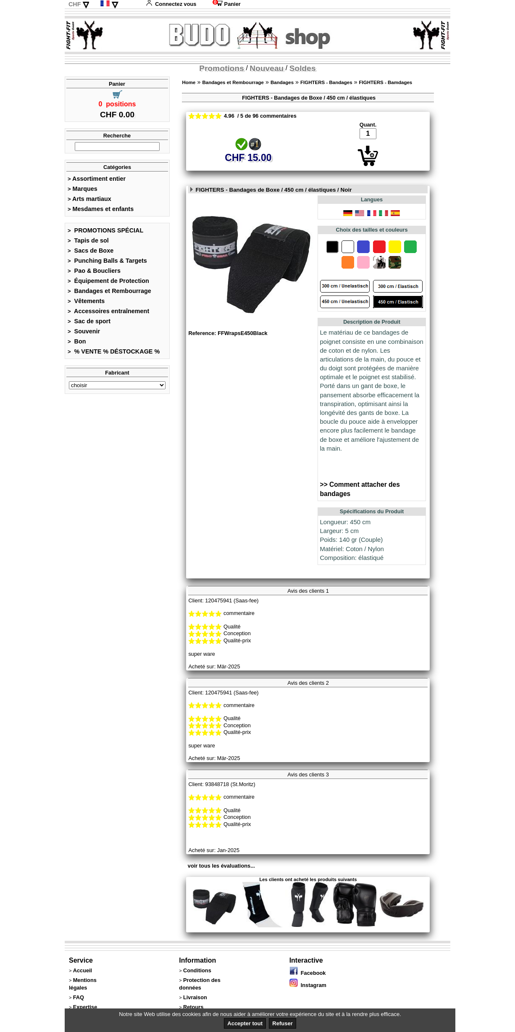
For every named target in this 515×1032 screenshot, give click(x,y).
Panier (227, 4)
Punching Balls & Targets (107, 260)
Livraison (195, 997)
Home (188, 82)
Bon (77, 341)
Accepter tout (245, 1023)
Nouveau (267, 68)
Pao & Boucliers (94, 270)
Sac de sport (89, 321)
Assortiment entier (97, 178)
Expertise (85, 1007)
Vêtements (86, 301)
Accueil (82, 970)
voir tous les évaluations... (221, 866)
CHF (74, 4)
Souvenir (84, 331)
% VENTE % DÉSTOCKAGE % (114, 351)
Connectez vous (171, 4)
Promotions (221, 68)
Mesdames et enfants (101, 209)
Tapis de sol (88, 240)
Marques (82, 188)
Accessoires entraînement (108, 311)
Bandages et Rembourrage (109, 291)
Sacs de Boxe (90, 250)
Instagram (307, 985)
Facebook (307, 973)
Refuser (282, 1023)
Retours (193, 1007)
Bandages (282, 82)
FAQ (78, 997)
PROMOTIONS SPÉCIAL (105, 230)
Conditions (197, 970)
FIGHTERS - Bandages (326, 82)
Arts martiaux (89, 198)
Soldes (302, 68)
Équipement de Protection (108, 280)
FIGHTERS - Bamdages (386, 82)
